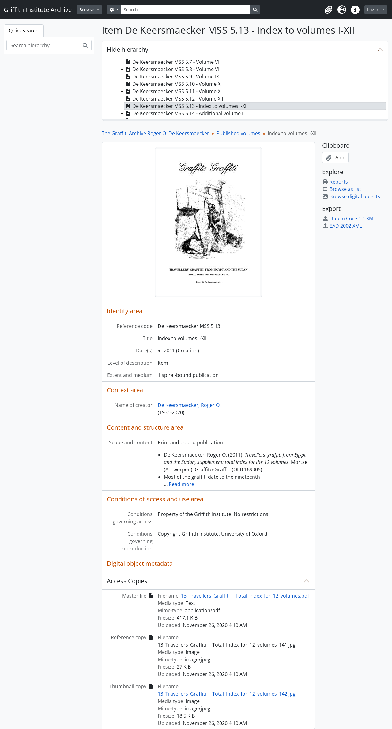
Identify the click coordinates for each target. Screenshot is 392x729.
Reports (335, 181)
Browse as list (341, 189)
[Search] (185, 9)
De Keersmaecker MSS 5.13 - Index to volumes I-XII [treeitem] (185, 106)
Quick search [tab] (24, 30)
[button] (328, 10)
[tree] (245, 89)
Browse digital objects (351, 196)
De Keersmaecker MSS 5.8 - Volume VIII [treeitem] (173, 69)
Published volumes (238, 133)
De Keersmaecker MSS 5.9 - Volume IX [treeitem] (171, 76)
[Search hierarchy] (42, 45)
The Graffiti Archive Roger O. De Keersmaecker (155, 133)
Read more (181, 484)
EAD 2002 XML (342, 225)
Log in (374, 10)
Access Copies (127, 581)
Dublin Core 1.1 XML (349, 218)
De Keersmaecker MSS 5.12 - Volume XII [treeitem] (173, 98)
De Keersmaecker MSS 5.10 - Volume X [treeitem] (172, 84)
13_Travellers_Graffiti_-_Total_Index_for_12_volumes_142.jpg (227, 693)
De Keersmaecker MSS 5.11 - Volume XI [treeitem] (173, 91)
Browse (87, 10)
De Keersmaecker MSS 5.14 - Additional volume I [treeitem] (183, 113)
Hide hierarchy (127, 49)
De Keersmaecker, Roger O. (189, 405)
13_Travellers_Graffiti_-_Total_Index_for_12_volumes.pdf (245, 595)
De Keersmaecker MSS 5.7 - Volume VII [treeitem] (172, 62)
